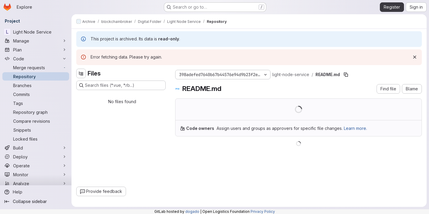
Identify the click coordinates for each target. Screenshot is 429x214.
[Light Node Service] (35, 32)
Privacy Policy (263, 211)
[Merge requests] (35, 67)
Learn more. (355, 128)
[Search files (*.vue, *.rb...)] (121, 85)
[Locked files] (35, 139)
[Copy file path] (346, 74)
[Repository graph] (35, 112)
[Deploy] (35, 156)
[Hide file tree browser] (81, 73)
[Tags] (35, 103)
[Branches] (35, 85)
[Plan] (35, 49)
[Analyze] (35, 183)
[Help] (35, 192)
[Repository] (35, 76)
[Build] (35, 148)
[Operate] (35, 165)
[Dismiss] (414, 57)
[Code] (35, 58)
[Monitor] (35, 174)
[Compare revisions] (35, 121)
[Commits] (35, 94)
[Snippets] (35, 130)
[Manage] (35, 41)
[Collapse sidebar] (35, 201)
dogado (192, 211)
